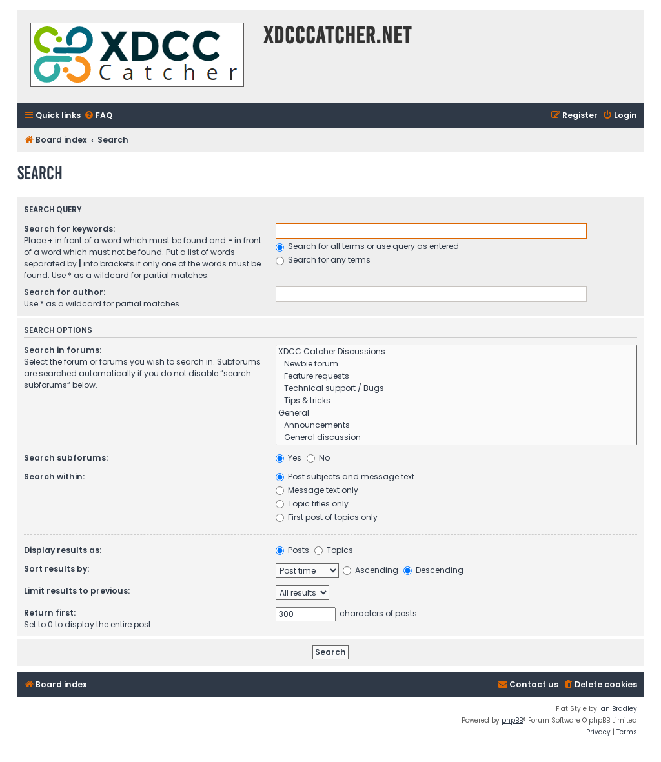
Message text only (317, 490)
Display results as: (62, 550)
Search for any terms (323, 259)
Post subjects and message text (345, 476)
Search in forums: (62, 350)
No (318, 457)
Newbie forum (456, 364)
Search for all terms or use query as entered (367, 246)
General (456, 413)
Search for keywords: (69, 228)
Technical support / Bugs (456, 389)
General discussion (456, 438)
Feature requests (456, 376)
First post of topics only (327, 517)
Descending (433, 570)
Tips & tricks (456, 401)
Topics (333, 550)
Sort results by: (56, 568)
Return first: (50, 612)
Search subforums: (66, 457)
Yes (288, 457)
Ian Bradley (618, 709)
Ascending (370, 570)
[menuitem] (98, 116)
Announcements (456, 425)
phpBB (512, 720)
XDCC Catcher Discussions (456, 352)
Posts (292, 550)
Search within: (54, 476)
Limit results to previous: (77, 590)
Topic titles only (312, 503)
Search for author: (64, 291)
